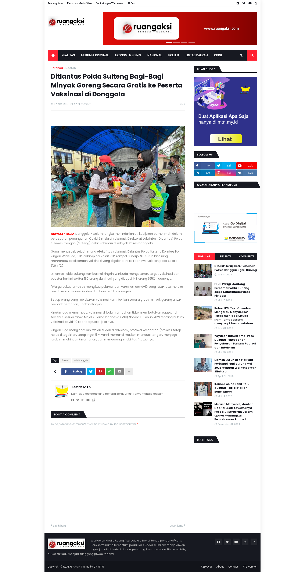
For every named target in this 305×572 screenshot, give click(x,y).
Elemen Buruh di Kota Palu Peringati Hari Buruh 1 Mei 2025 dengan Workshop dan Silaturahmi (235, 365)
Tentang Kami (55, 3)
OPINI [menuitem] (218, 55)
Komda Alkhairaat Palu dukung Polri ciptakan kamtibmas (231, 388)
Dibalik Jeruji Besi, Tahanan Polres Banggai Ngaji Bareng (235, 268)
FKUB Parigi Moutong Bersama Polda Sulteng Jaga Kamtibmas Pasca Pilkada (232, 290)
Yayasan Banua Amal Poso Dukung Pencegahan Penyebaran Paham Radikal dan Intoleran (235, 342)
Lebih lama (176, 525)
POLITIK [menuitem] (173, 55)
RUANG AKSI (71, 566)
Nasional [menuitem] (154, 55)
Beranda (57, 68)
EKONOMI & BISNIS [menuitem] (128, 55)
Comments (246, 256)
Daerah (70, 68)
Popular (204, 256)
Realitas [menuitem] (68, 55)
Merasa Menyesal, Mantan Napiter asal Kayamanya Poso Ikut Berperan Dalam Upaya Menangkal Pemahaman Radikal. (233, 412)
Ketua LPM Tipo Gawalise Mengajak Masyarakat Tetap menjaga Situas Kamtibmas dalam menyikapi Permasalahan (233, 316)
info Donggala (81, 360)
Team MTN (81, 387)
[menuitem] (53, 55)
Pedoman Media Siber (79, 3)
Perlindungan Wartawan (109, 3)
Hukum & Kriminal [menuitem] (95, 55)
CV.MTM (99, 566)
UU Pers (131, 3)
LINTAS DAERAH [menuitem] (197, 55)
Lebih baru (59, 525)
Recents (226, 256)
